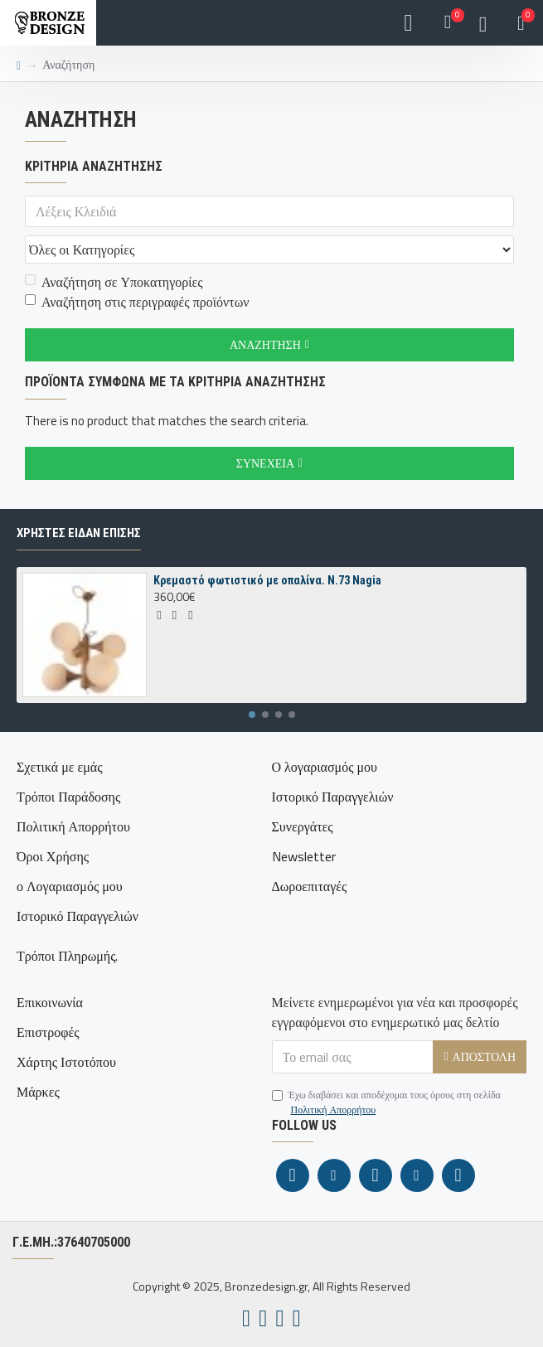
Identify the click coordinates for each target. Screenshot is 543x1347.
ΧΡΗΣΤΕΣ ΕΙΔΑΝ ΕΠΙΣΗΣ (79, 533)
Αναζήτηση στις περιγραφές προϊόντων (137, 302)
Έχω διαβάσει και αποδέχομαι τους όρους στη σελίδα (386, 1102)
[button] (252, 714)
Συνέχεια (265, 463)
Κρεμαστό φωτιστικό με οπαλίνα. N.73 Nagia (267, 580)
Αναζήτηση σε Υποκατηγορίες (114, 282)
